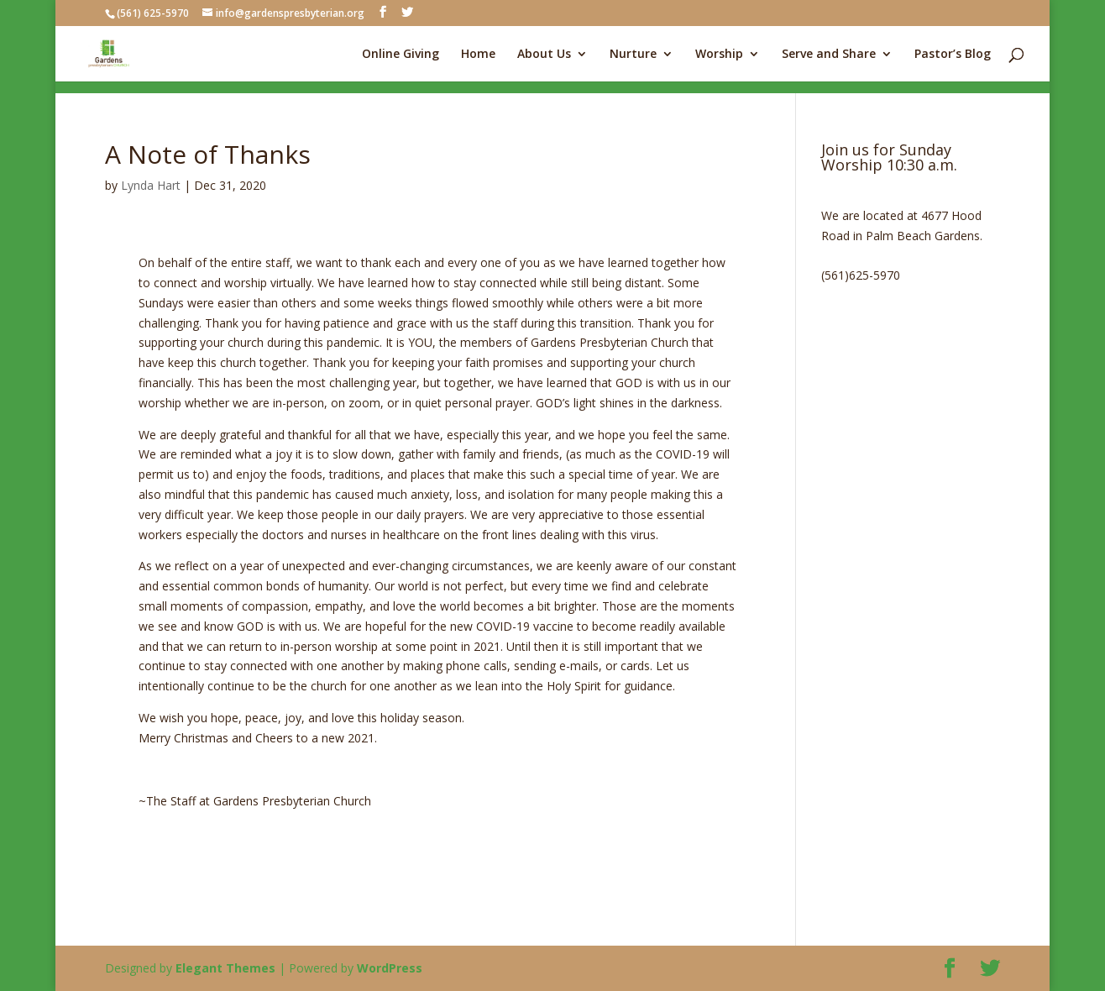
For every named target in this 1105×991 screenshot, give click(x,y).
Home (478, 54)
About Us (544, 54)
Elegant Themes (225, 968)
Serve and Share (829, 54)
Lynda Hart (151, 185)
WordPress (389, 968)
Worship (719, 54)
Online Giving (400, 54)
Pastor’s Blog (952, 54)
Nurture (633, 54)
